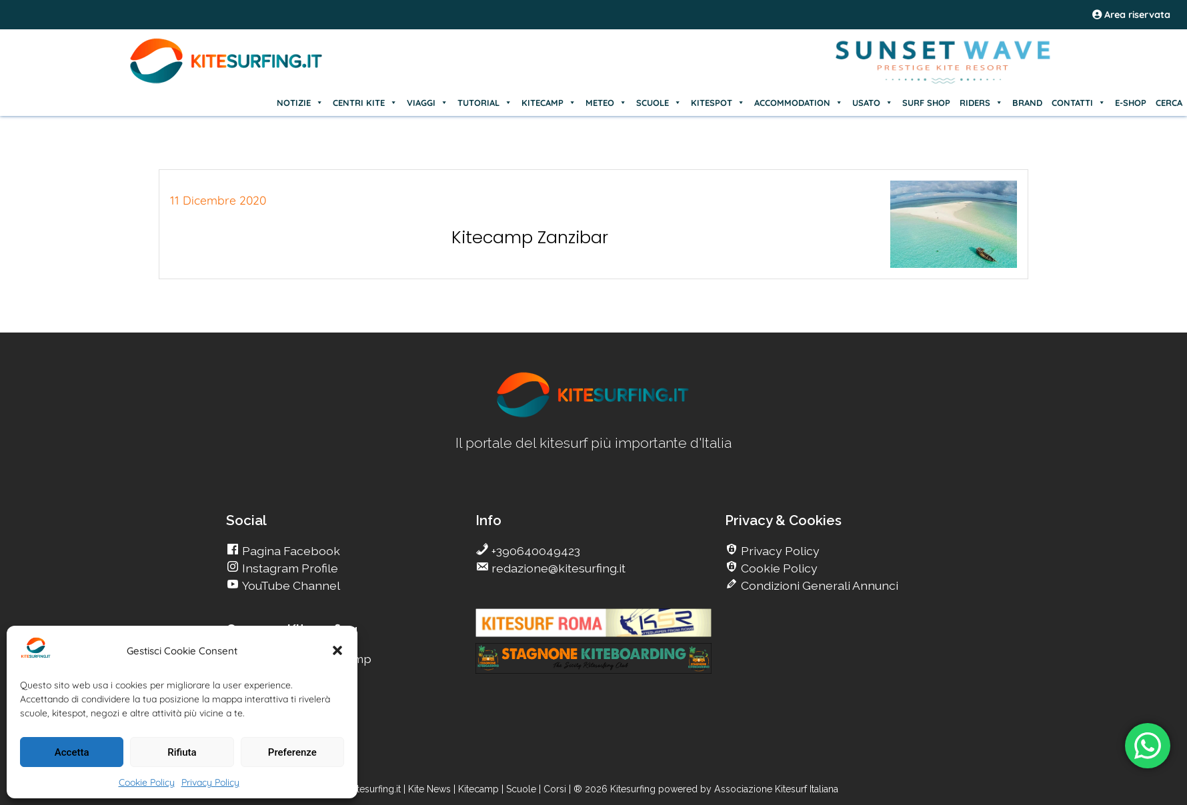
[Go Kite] (227, 81)
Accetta (72, 752)
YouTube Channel (289, 585)
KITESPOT (718, 102)
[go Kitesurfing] (593, 415)
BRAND (1027, 102)
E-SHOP (1130, 102)
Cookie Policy (147, 782)
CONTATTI (1079, 102)
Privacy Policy (210, 782)
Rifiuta (181, 752)
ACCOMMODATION (798, 102)
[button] (337, 650)
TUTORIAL (484, 102)
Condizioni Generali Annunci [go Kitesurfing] (818, 585)
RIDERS (981, 102)
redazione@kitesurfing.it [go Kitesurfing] (557, 568)
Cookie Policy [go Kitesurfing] (778, 568)
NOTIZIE (300, 102)
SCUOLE (659, 102)
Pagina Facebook (289, 551)
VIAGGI (427, 102)
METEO (606, 102)
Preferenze (292, 752)
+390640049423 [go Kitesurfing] (534, 551)
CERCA (1169, 102)
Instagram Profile (288, 568)
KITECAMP (548, 102)
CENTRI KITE (365, 102)
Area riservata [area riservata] (1131, 15)
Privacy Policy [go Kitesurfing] (779, 551)
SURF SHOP (926, 102)
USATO (872, 102)
